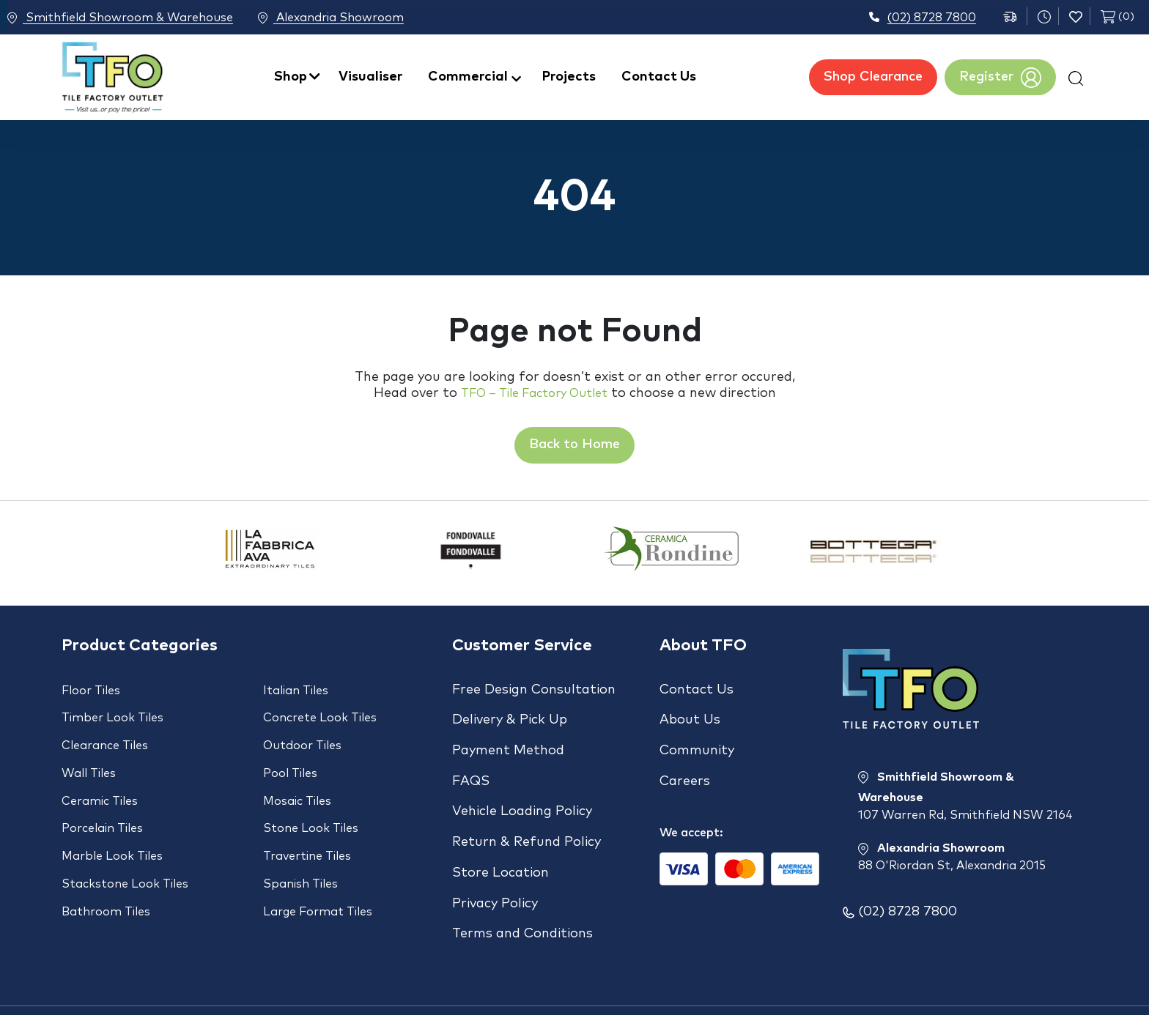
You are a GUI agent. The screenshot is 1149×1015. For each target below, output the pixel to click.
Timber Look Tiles (112, 712)
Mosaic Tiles (297, 778)
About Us (690, 713)
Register (1000, 77)
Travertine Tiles (307, 822)
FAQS (470, 760)
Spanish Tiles (300, 844)
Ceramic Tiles (100, 778)
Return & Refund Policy (526, 807)
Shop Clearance (873, 76)
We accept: (691, 805)
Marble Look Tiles (112, 822)
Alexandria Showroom (352, 18)
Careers (685, 760)
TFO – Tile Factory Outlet (534, 393)
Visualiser (370, 76)
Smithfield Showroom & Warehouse (120, 18)
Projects (569, 76)
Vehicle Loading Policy (522, 783)
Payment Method (508, 736)
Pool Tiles (290, 756)
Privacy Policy (495, 853)
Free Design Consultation (534, 689)
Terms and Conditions (522, 877)
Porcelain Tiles (102, 800)
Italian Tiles (295, 690)
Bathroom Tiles (106, 866)
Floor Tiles (91, 690)
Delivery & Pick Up (509, 713)
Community (697, 736)
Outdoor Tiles (302, 734)
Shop (290, 76)
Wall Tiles (89, 756)
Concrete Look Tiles (320, 712)
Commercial (468, 76)
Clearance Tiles (105, 734)
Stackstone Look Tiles (125, 844)
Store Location (500, 830)
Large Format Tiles (317, 866)
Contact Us (658, 76)
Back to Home (574, 444)
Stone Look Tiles (310, 800)
